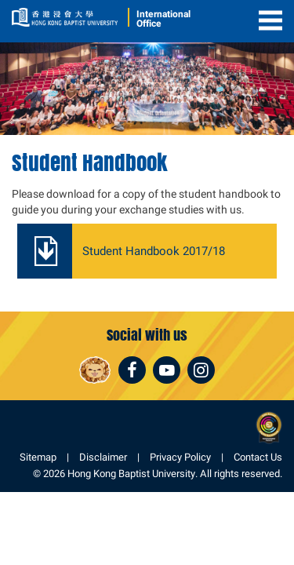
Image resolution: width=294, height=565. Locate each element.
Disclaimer (103, 457)
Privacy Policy (180, 457)
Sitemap (38, 457)
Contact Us (258, 457)
